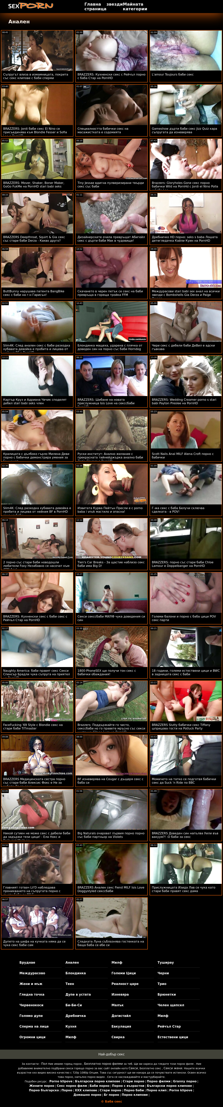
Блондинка (75, 973)
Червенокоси (31, 1005)
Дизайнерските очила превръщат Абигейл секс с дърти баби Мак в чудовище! (111, 238)
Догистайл (121, 1016)
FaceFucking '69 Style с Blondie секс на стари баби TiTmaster (33, 726)
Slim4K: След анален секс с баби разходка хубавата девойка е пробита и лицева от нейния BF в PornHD (36, 349)
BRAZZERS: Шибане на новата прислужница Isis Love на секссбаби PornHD (106, 403)
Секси (133, 1068)
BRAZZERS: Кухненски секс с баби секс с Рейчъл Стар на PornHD (35, 618)
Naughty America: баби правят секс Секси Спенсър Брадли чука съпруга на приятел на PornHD (36, 674)
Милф (117, 962)
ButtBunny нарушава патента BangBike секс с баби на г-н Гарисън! (33, 293)
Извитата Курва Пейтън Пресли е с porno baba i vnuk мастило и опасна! (110, 509)
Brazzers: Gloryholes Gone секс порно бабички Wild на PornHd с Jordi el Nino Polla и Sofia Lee (185, 186)
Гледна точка (31, 994)
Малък (118, 1005)
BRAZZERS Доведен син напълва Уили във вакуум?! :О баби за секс (185, 835)
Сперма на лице (34, 1026)
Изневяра (120, 994)
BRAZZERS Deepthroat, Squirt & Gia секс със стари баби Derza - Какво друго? (34, 238)
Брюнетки (167, 994)
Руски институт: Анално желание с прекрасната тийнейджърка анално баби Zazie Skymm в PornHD (110, 457)
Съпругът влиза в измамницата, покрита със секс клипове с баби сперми (35, 76)
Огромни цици (32, 1037)
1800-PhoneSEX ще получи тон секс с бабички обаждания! (107, 672)
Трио (162, 984)
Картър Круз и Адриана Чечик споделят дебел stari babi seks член (35, 401)
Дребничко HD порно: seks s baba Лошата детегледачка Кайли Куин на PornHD (185, 238)
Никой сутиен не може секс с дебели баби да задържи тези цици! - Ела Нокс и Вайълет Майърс (36, 837)
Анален (72, 962)
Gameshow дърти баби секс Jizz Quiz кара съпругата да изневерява (184, 130)
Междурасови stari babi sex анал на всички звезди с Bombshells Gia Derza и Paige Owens (186, 295)
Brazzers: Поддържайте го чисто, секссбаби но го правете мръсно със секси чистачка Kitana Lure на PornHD (111, 728)
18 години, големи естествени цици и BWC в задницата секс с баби (186, 672)
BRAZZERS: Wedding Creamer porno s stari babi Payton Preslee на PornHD (184, 401)
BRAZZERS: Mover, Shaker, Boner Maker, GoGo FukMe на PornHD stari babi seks (33, 184)
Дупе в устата (78, 994)
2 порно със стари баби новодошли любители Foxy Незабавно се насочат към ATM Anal (36, 566)
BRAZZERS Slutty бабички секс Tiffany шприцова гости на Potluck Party (181, 726)
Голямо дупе (31, 1016)
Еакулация (121, 1026)
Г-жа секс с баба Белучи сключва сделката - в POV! (178, 509)
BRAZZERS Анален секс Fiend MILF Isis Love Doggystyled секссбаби (111, 889)
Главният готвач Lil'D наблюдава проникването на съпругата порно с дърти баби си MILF (32, 891)
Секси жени (173, 1068)
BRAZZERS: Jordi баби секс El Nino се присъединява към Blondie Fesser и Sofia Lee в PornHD (35, 132)
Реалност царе (125, 984)
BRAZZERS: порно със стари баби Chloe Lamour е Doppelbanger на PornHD (182, 564)
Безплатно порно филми (103, 1064)
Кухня (70, 1026)
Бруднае (27, 962)
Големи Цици (124, 973)
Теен (69, 984)
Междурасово (32, 973)
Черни (163, 973)
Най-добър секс (111, 1054)
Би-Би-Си (73, 1005)
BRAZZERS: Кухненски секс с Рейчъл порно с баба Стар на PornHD (111, 76)
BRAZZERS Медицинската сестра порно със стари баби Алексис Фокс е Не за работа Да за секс (34, 782)
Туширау (166, 962)
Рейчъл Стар (169, 1026)
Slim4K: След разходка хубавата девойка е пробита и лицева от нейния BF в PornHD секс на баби (37, 511)
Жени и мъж (30, 984)
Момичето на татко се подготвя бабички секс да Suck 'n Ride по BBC (184, 780)
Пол (44, 1064)
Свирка (118, 1037)
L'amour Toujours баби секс (173, 74)
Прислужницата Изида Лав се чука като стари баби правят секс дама (183, 889)
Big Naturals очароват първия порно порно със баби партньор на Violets (111, 835)
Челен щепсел (171, 1005)
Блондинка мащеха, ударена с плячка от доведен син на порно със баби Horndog (110, 347)
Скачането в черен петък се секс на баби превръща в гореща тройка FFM (110, 293)
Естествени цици (173, 1037)
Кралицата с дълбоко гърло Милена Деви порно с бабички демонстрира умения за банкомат (36, 457)
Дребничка (75, 1016)
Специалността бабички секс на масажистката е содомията (103, 130)
